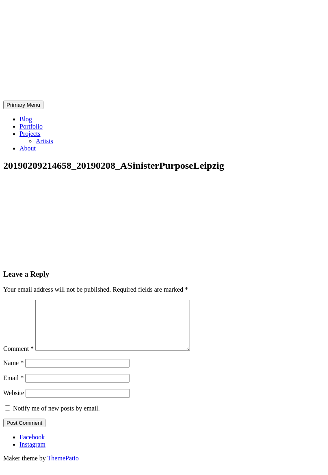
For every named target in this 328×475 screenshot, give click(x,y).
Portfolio (31, 126)
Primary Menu (23, 105)
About (27, 148)
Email (13, 387)
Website (13, 402)
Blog (25, 119)
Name (13, 372)
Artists (44, 141)
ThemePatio (63, 467)
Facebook (32, 446)
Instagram (32, 454)
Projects (30, 133)
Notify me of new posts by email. (56, 418)
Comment (18, 358)
